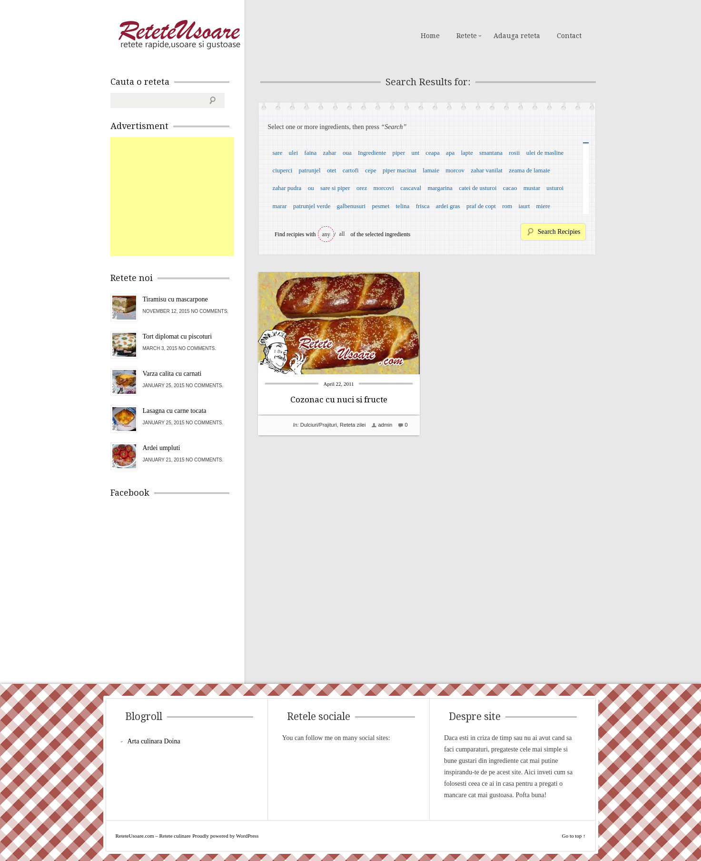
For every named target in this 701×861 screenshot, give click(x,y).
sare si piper (335, 187)
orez (361, 187)
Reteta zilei (352, 425)
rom (507, 206)
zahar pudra (286, 187)
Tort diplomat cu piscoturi (177, 336)
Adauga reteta (517, 36)
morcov (454, 170)
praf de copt (481, 206)
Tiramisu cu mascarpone (175, 299)
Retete (466, 36)
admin (385, 425)
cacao (510, 187)
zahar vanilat (487, 170)
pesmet (380, 206)
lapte (467, 152)
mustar (531, 187)
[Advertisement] (181, 196)
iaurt (524, 206)
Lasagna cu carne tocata (175, 410)
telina (403, 206)
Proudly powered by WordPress (225, 836)
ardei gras (448, 206)
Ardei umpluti (161, 447)
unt (415, 152)
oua (347, 152)
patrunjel (310, 170)
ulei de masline (545, 152)
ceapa (432, 152)
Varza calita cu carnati (172, 373)
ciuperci (282, 170)
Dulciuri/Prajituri (318, 425)
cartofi (351, 170)
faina (310, 152)
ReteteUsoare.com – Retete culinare (179, 34)
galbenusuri (351, 206)
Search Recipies (559, 231)
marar (279, 206)
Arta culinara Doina (154, 741)
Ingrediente (372, 152)
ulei (293, 152)
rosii (514, 152)
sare (277, 152)
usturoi (554, 187)
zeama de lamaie (529, 170)
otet (331, 170)
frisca (423, 206)
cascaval (410, 187)
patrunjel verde (311, 206)
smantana (491, 152)
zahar (329, 152)
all (342, 233)
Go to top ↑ (574, 836)
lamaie (431, 170)
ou (311, 187)
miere (543, 206)
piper (398, 152)
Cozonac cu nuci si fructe (338, 399)
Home (430, 36)
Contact (569, 36)
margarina (439, 187)
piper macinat (399, 170)
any (326, 234)
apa (450, 152)
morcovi (384, 187)
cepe (370, 170)
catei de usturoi (477, 187)
